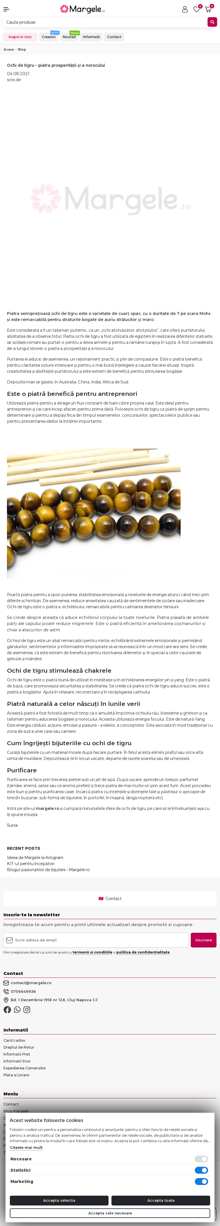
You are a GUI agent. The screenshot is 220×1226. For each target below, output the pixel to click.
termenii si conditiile (92, 952)
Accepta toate (161, 1200)
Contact (114, 37)
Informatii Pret (16, 1054)
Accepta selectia (59, 1200)
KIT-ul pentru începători (30, 863)
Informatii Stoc (17, 1061)
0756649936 (19, 991)
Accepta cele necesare (110, 1213)
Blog (22, 49)
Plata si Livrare (16, 1075)
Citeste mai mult (26, 1147)
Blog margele (15, 1111)
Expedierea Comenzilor (24, 1068)
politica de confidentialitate (143, 952)
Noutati (69, 37)
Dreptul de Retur (18, 1047)
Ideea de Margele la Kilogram (35, 857)
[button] (18, 9)
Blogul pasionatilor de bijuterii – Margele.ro (48, 869)
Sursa (12, 825)
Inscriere (203, 940)
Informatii (91, 37)
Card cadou (14, 1040)
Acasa (8, 49)
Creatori (49, 37)
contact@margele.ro (27, 983)
